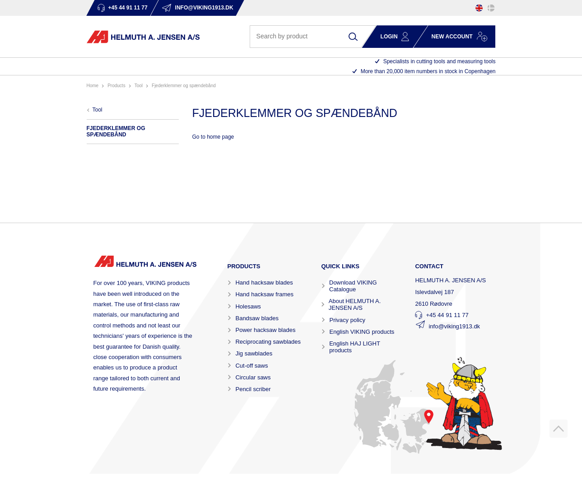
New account (452, 36)
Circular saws (252, 377)
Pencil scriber (252, 389)
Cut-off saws (251, 365)
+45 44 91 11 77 (447, 315)
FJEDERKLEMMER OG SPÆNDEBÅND (184, 85)
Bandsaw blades (256, 318)
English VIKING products (361, 331)
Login (389, 36)
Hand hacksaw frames (264, 294)
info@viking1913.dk (454, 326)
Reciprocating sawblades (268, 341)
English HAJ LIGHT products (354, 347)
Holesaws (248, 306)
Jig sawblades (253, 353)
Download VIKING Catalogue (353, 286)
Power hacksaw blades (265, 330)
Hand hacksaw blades (264, 282)
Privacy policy (347, 320)
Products (116, 85)
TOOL (139, 85)
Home (93, 85)
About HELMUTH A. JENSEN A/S (355, 304)
